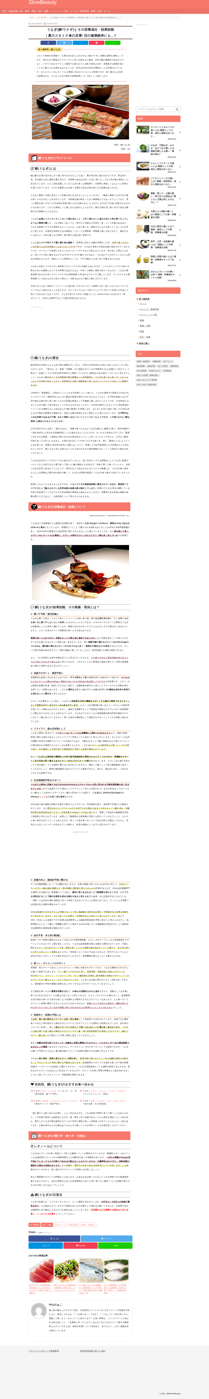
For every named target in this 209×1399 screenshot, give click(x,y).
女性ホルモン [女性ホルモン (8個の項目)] (155, 371)
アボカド (121, 1091)
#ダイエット (60, 1225)
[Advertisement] (57, 327)
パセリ (94, 1091)
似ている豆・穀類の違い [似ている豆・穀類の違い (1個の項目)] (147, 385)
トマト (112, 1091)
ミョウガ (52, 1091)
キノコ (107, 11)
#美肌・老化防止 (88, 1225)
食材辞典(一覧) (16, 11)
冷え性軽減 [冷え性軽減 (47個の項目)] (142, 371)
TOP (4, 11)
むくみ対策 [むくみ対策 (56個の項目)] (163, 366)
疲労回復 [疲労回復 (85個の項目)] (141, 366)
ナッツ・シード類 (59, 11)
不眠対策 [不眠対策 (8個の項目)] (167, 371)
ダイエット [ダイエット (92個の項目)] (168, 361)
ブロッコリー (119, 1101)
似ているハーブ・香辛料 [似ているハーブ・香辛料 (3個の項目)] (147, 380)
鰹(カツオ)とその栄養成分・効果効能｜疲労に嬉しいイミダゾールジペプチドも (66, 1287)
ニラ (109, 1101)
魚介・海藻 (43, 11)
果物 (33, 11)
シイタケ (101, 1101)
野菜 (27, 11)
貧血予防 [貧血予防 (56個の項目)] (151, 366)
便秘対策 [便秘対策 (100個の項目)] (157, 361)
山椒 (93, 1101)
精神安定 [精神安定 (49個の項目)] (174, 366)
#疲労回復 (73, 1225)
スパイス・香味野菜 (79, 11)
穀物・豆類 (96, 11)
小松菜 (45, 1101)
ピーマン (103, 1091)
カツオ (42, 796)
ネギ (44, 1091)
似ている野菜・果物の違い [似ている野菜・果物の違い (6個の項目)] (148, 375)
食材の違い (144, 343)
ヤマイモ (73, 1101)
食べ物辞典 (34, 1225)
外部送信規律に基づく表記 (92, 1351)
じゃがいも (55, 1101)
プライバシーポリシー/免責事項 (44, 1351)
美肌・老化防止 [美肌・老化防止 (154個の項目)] (144, 361)
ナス (64, 1101)
